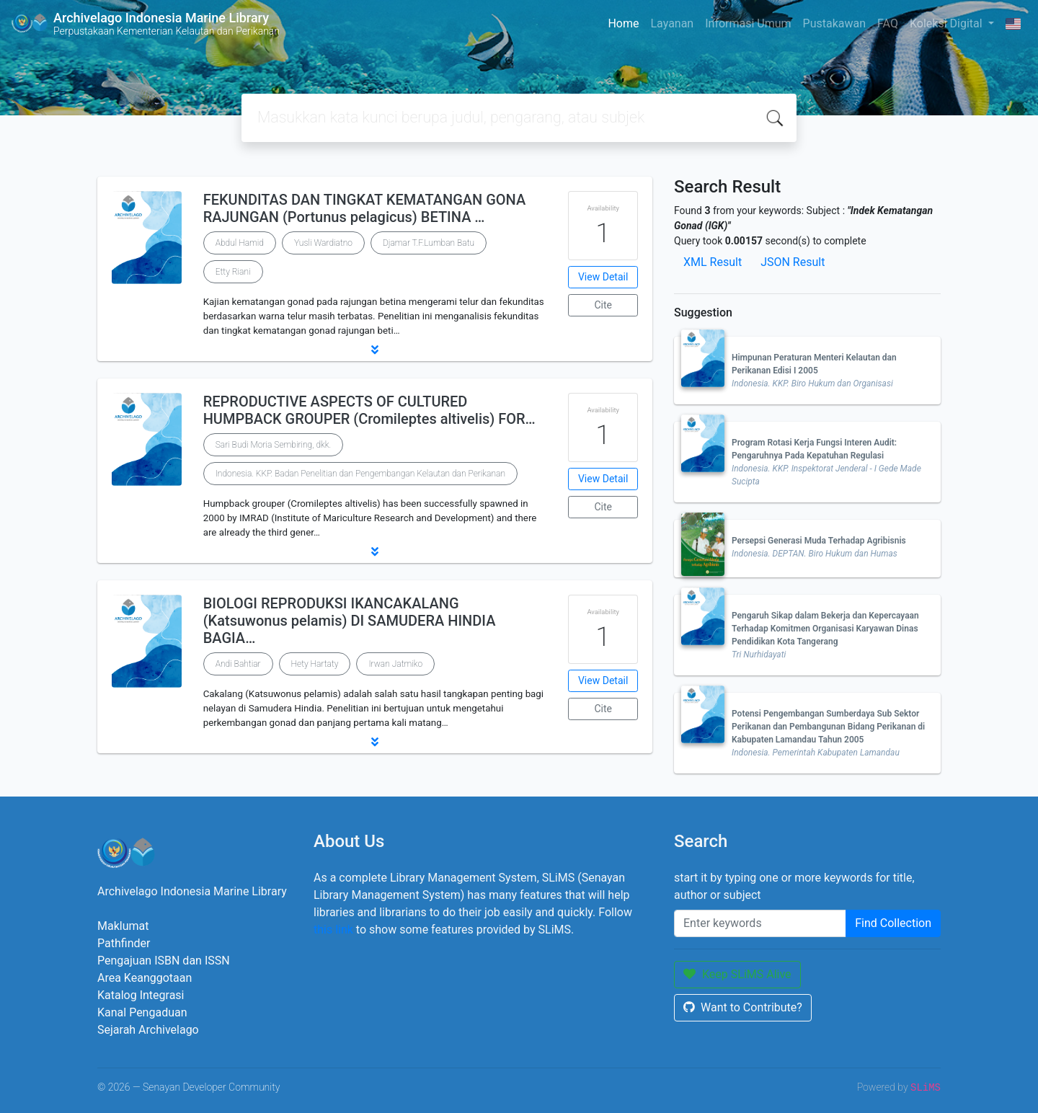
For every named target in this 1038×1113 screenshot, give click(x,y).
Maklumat (122, 926)
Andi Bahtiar (238, 664)
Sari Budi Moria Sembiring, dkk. (274, 445)
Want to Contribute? (742, 1007)
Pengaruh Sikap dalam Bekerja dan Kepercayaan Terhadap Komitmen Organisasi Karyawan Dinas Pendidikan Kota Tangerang (825, 629)
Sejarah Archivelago (148, 1030)
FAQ (887, 23)
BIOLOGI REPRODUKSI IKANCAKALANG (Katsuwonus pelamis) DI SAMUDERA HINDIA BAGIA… (349, 621)
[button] (374, 349)
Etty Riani (233, 272)
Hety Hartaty (315, 664)
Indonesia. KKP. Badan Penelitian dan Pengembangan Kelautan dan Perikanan (360, 474)
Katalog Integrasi (141, 995)
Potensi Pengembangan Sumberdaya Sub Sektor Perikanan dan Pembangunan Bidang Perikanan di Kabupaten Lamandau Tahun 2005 (828, 727)
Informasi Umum (748, 23)
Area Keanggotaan (144, 978)
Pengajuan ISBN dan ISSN (163, 960)
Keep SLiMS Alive (737, 974)
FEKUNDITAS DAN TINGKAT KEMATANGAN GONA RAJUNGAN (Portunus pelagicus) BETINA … (364, 208)
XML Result (712, 262)
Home (623, 23)
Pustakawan (834, 23)
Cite (603, 305)
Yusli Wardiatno (323, 243)
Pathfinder (123, 943)
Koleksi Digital (947, 23)
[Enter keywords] (760, 923)
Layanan (671, 23)
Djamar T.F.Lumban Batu (428, 243)
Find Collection (893, 923)
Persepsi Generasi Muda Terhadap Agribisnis (819, 541)
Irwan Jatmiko (395, 664)
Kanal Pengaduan (142, 1012)
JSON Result (792, 262)
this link (333, 929)
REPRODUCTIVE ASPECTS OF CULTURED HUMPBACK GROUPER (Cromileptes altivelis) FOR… (369, 410)
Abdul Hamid (240, 243)
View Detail (603, 277)
